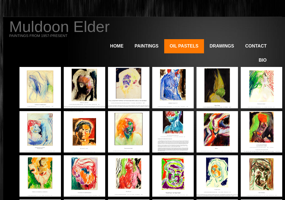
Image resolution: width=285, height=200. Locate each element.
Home (117, 46)
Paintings (147, 46)
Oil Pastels (184, 46)
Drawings (222, 46)
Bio (263, 60)
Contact (256, 46)
